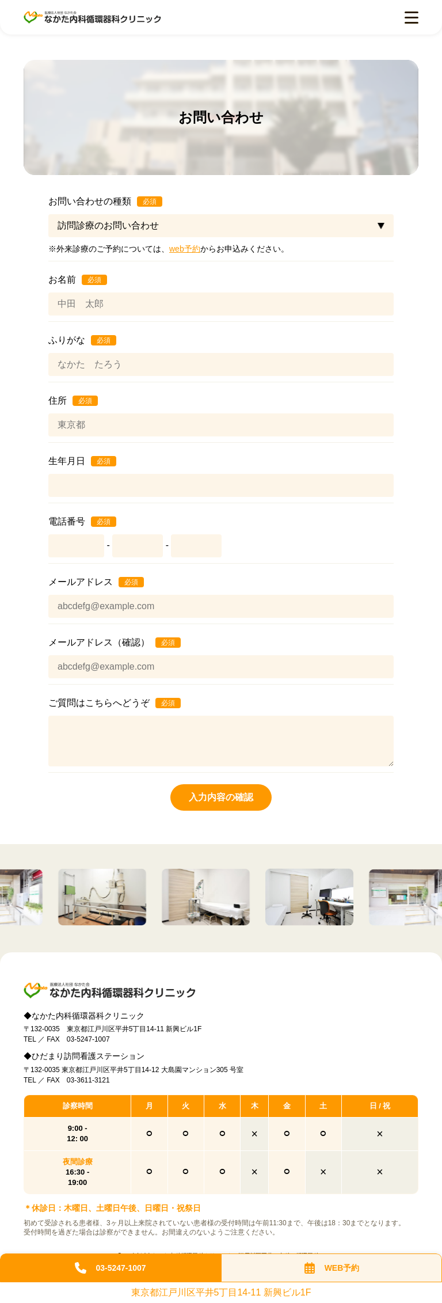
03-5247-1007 (110, 1268)
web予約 (184, 248)
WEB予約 (332, 1268)
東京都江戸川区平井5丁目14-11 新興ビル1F (221, 1292)
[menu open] (411, 18)
